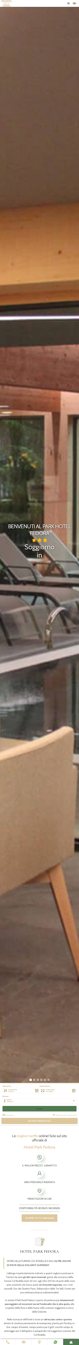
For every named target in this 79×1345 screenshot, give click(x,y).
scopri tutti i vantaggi (39, 1218)
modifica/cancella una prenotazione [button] (65, 1115)
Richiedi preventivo (39, 1121)
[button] (68, 3)
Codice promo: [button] (8, 1115)
